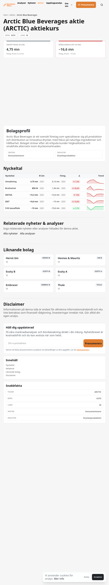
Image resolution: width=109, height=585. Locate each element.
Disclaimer (11, 375)
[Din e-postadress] (44, 343)
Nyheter (31, 3)
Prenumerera (93, 343)
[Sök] (102, 5)
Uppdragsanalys (53, 3)
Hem (5, 15)
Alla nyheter (10, 233)
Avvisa (86, 577)
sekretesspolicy (83, 350)
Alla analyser (27, 233)
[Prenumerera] (86, 5)
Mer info (59, 578)
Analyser (21, 3)
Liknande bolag (13, 372)
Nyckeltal (10, 365)
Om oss (69, 4)
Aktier (41, 3)
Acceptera (98, 577)
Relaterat (10, 368)
